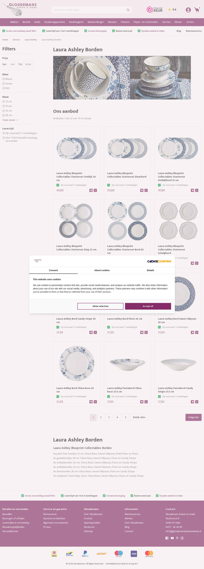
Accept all (148, 306)
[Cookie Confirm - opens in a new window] (159, 261)
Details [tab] (150, 270)
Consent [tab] (53, 270)
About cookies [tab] (102, 270)
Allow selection (100, 306)
